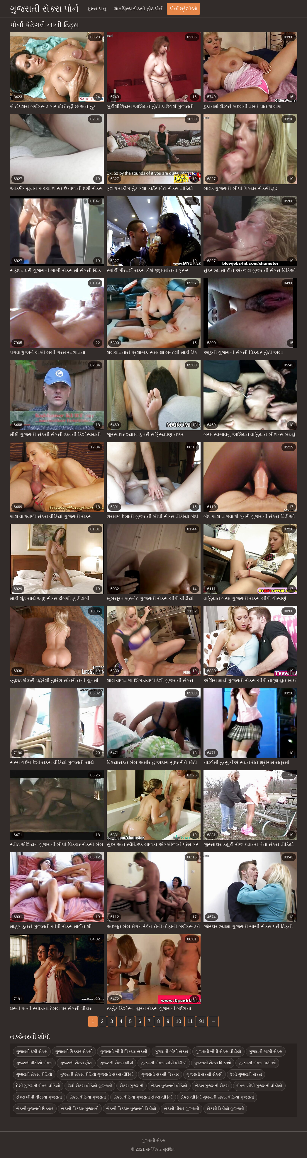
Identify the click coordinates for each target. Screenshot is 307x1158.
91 (201, 1021)
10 (178, 1021)
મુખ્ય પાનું (96, 8)
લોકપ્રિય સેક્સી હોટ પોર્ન (138, 8)
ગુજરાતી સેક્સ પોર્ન (44, 8)
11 (190, 1021)
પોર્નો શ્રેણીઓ (183, 8)
